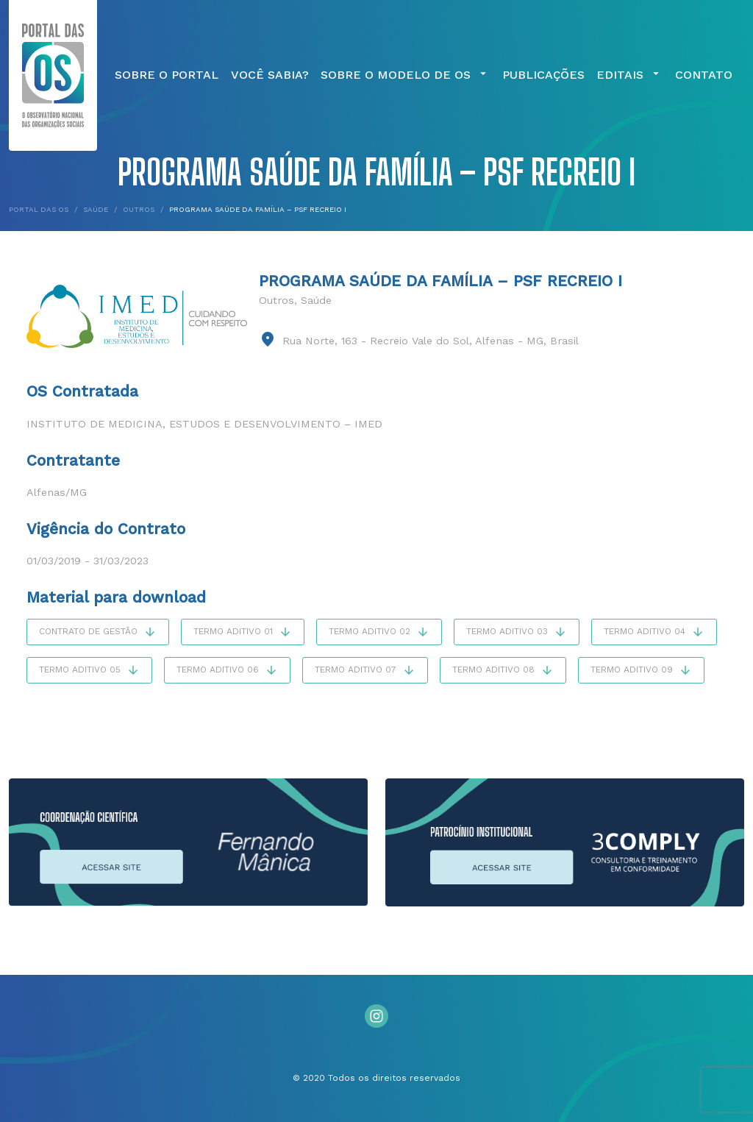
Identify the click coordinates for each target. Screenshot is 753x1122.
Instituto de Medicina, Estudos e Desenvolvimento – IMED (204, 424)
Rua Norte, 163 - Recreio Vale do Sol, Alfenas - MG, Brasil (430, 341)
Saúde (316, 300)
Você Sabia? (270, 75)
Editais (629, 75)
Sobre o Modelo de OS (405, 75)
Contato (703, 75)
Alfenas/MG (56, 492)
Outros (276, 300)
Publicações (543, 75)
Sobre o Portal (166, 75)
